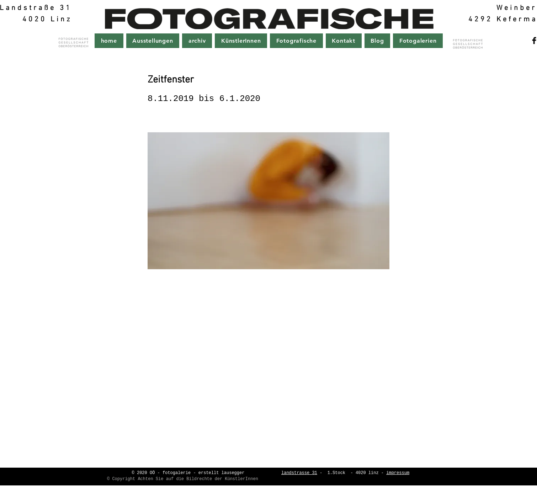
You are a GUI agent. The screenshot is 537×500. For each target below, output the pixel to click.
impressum (397, 472)
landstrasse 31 (299, 472)
